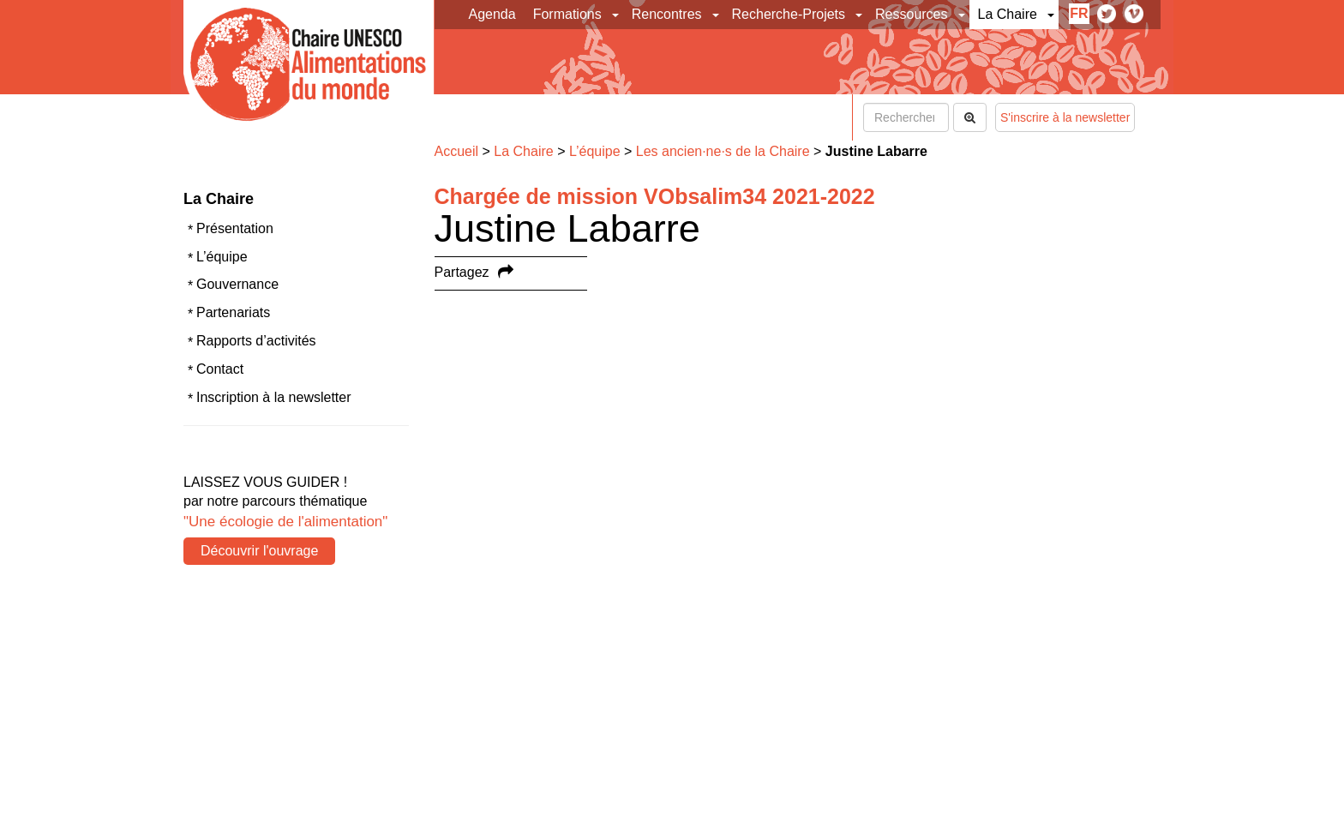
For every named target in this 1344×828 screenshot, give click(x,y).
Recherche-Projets (789, 14)
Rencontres (667, 14)
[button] (616, 14)
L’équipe (222, 256)
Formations (567, 14)
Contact (219, 369)
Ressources (911, 14)
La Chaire (1007, 14)
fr (1079, 13)
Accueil (457, 151)
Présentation (234, 228)
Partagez (462, 272)
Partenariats (233, 312)
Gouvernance (237, 284)
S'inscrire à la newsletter (1065, 117)
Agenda (492, 14)
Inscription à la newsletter (273, 397)
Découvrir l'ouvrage (259, 550)
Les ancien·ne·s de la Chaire (723, 151)
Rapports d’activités (256, 340)
